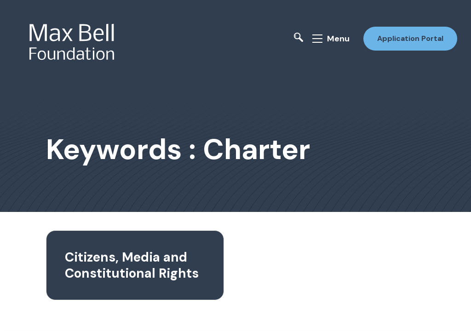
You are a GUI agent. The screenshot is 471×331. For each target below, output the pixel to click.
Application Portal (410, 38)
